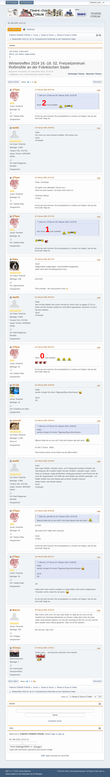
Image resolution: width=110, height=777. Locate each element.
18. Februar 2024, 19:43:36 (44, 461)
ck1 (16, 54)
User (11, 728)
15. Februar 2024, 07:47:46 (44, 216)
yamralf (16, 420)
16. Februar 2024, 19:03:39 (44, 420)
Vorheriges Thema (76, 74)
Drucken (97, 82)
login (53, 734)
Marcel (16, 610)
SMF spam (45, 756)
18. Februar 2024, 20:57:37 (44, 556)
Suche (12, 704)
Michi (21, 54)
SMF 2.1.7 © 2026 (11, 771)
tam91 (15, 128)
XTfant (16, 90)
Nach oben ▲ (100, 771)
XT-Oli (15, 385)
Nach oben (13, 681)
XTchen (16, 648)
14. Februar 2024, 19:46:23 (44, 128)
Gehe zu (64, 697)
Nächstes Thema (93, 74)
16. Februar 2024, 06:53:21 (44, 347)
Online (12, 45)
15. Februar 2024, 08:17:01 (44, 259)
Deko (15, 259)
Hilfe (67, 771)
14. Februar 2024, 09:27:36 (44, 90)
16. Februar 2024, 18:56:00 (44, 385)
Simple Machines (25, 771)
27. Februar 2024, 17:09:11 (44, 648)
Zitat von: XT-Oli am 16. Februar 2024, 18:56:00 (57, 426)
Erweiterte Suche (54, 721)
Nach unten (13, 82)
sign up (61, 734)
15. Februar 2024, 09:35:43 (44, 297)
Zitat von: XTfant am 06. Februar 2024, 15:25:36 (57, 95)
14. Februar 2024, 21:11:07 (44, 177)
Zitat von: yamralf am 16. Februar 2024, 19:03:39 (58, 517)
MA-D (11, 54)
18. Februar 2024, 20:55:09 (44, 511)
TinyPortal (60, 771)
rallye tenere (30, 54)
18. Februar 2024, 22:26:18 (44, 610)
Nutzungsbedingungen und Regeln (82, 771)
